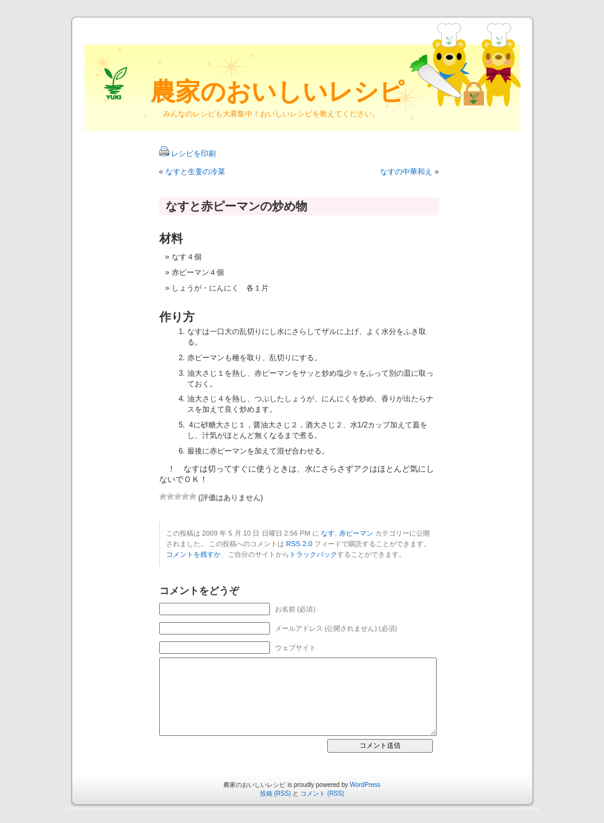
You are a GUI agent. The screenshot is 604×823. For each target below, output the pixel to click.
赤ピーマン (356, 533)
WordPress (365, 784)
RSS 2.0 (299, 543)
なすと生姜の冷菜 (195, 171)
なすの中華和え (406, 171)
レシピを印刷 (193, 153)
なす (328, 533)
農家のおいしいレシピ (277, 91)
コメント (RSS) (322, 793)
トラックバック (313, 554)
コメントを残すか (193, 554)
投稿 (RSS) (275, 793)
